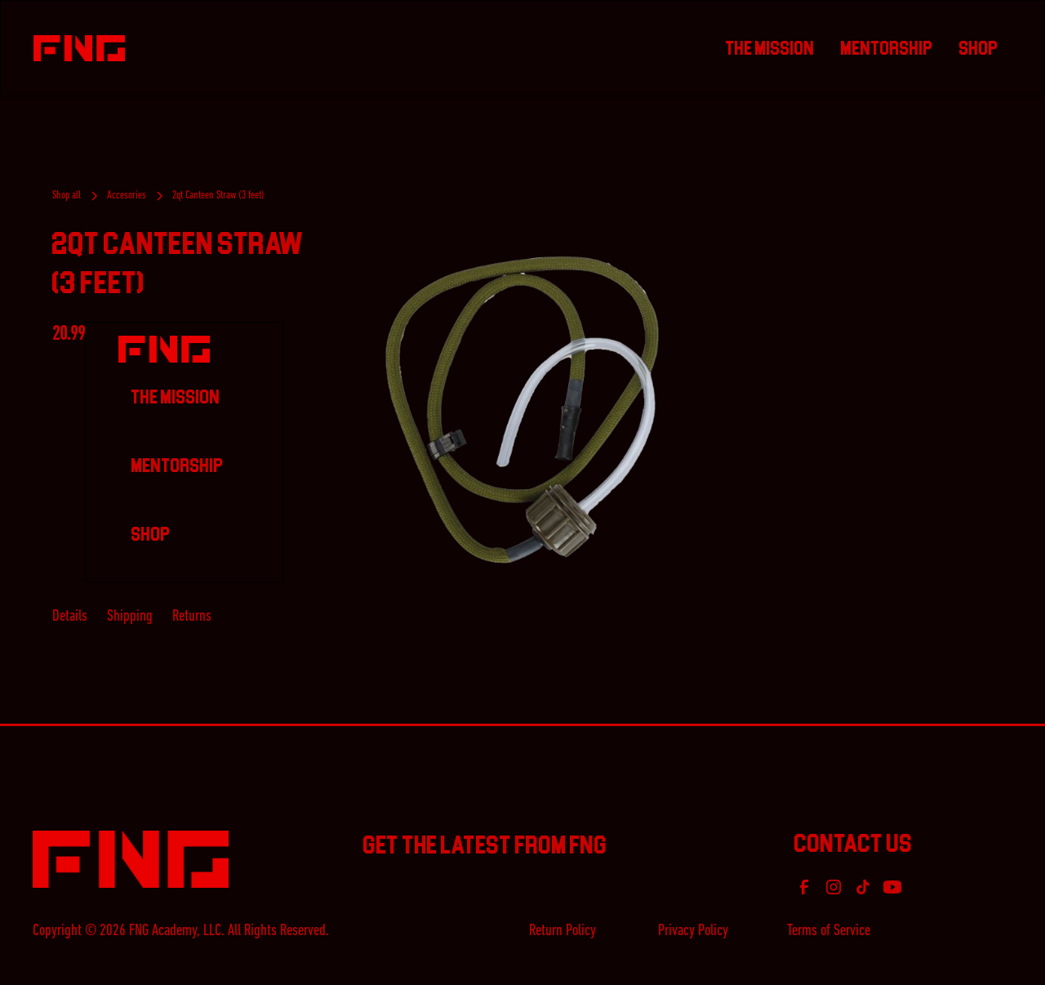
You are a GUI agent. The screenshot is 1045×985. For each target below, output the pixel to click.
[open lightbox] (522, 410)
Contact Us (853, 841)
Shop (978, 48)
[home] (373, 48)
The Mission (770, 48)
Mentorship (887, 48)
